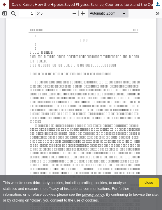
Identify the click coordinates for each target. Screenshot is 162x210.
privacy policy (93, 194)
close (149, 183)
